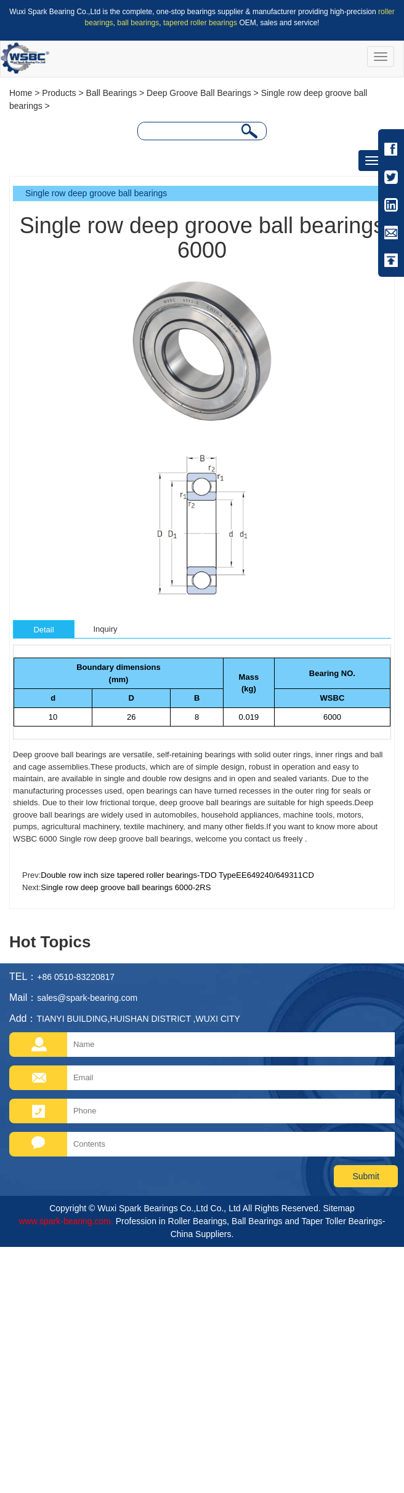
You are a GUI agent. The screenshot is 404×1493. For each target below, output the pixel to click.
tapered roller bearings (200, 22)
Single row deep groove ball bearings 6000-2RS (126, 887)
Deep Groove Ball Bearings (199, 93)
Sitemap (338, 1208)
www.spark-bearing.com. (66, 1221)
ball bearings (138, 22)
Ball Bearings (111, 93)
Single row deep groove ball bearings (96, 193)
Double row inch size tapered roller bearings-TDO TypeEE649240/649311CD (177, 875)
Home (20, 93)
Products (59, 93)
